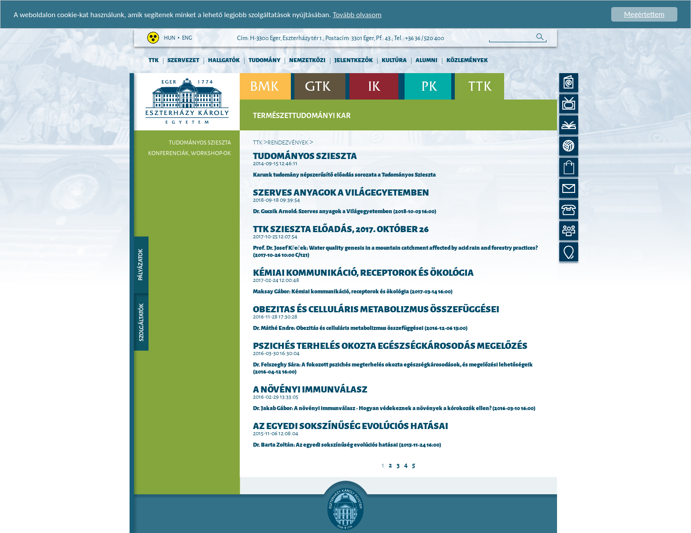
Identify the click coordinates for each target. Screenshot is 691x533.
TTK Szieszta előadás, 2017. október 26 (341, 228)
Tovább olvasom (357, 14)
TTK (154, 59)
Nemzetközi (307, 59)
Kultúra (394, 59)
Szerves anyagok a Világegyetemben (341, 192)
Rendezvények (287, 141)
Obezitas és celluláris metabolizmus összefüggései (376, 308)
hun (169, 37)
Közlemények (467, 59)
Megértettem (644, 14)
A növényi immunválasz (310, 388)
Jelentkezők (353, 59)
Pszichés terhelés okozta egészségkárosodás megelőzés (390, 345)
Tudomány (264, 59)
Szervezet (183, 59)
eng (187, 37)
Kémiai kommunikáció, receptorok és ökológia (363, 272)
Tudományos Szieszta (200, 142)
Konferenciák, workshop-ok (189, 153)
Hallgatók (224, 59)
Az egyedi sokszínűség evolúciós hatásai (350, 425)
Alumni (427, 59)
